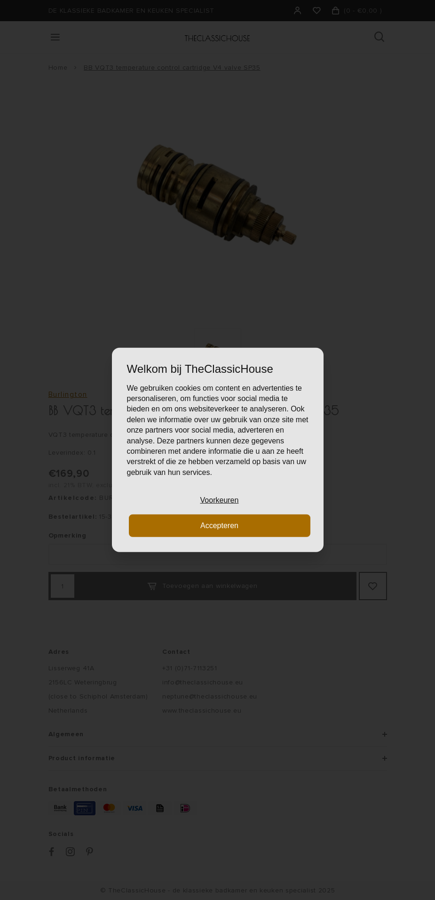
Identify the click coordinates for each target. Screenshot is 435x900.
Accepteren (219, 526)
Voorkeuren (219, 500)
